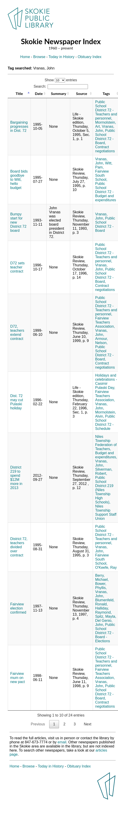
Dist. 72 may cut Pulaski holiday (16, 402)
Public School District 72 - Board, (105, 137)
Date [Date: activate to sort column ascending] (39, 93)
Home (25, 57)
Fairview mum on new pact (17, 678)
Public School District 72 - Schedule (105, 422)
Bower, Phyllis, (101, 586)
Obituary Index (89, 57)
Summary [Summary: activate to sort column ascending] (58, 93)
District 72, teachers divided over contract (19, 547)
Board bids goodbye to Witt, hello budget (19, 179)
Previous (38, 724)
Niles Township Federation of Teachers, (106, 443)
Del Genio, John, (104, 623)
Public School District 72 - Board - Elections (105, 633)
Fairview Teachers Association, (105, 322)
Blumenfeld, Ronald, (105, 602)
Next (87, 724)
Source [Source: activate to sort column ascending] (81, 93)
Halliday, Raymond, (103, 610)
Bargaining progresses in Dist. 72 (19, 126)
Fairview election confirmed (18, 608)
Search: (61, 86)
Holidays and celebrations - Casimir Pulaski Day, (106, 381)
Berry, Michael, (102, 577)
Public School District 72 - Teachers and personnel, (106, 110)
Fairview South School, (102, 175)
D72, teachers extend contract (17, 332)
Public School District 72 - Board (105, 224)
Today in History (61, 57)
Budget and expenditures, (106, 455)
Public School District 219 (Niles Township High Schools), (104, 490)
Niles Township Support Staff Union (105, 512)
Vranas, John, (101, 161)
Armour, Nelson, (101, 341)
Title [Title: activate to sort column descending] (19, 93)
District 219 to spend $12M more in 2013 (16, 477)
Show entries (61, 80)
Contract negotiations (105, 149)
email (62, 742)
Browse (39, 57)
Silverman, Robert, (104, 471)
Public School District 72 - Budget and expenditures (105, 192)
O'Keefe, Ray (106, 567)
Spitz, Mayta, (105, 616)
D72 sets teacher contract (17, 267)
